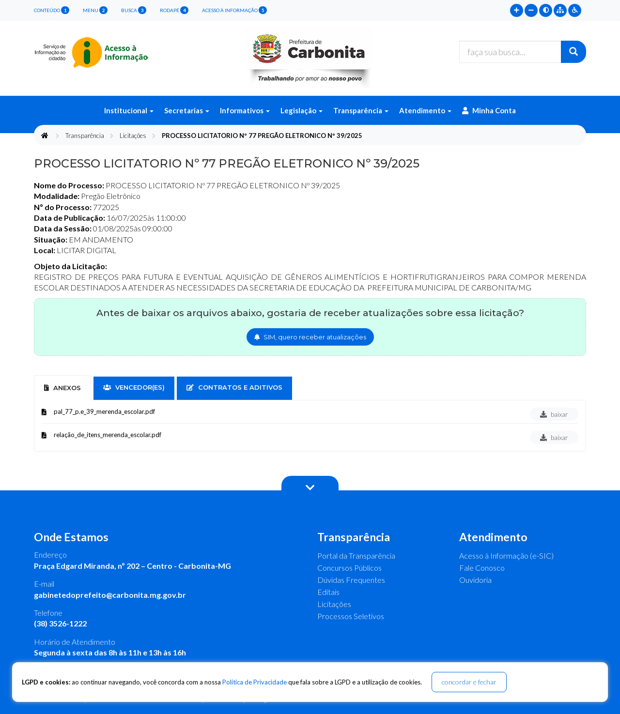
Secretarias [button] (186, 110)
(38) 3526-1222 (60, 623)
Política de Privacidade (254, 682)
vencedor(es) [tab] (134, 387)
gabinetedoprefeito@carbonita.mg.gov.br (110, 594)
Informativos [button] (245, 110)
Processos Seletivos (350, 616)
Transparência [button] (360, 110)
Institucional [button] (129, 110)
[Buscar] (573, 52)
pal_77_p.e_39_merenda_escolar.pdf (104, 411)
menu (95, 10)
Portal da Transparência (356, 555)
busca (133, 10)
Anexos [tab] (62, 388)
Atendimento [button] (425, 110)
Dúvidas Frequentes (351, 579)
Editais (328, 591)
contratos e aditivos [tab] (234, 387)
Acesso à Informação (234, 10)
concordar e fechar (469, 682)
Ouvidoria (475, 579)
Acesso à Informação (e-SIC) (506, 555)
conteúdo (51, 10)
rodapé (174, 10)
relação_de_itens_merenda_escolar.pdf (107, 435)
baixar (554, 414)
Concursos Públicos (349, 567)
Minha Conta (489, 110)
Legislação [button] (301, 110)
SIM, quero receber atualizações (310, 337)
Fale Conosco (482, 567)
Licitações (133, 135)
